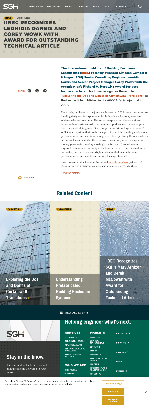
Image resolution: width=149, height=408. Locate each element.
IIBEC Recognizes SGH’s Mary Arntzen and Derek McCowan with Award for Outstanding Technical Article (124, 279)
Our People (70, 373)
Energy (93, 351)
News (96, 7)
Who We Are (54, 7)
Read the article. (70, 172)
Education (95, 347)
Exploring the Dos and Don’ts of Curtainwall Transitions (102, 96)
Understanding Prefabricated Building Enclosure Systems (73, 288)
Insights (70, 7)
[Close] (145, 393)
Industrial (95, 364)
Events (108, 7)
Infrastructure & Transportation (98, 369)
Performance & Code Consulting (75, 350)
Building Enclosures (74, 341)
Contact (121, 7)
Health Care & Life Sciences (98, 359)
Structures (71, 337)
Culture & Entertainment (97, 342)
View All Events (74, 312)
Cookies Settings (113, 384)
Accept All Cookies (113, 401)
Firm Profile (71, 370)
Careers (84, 7)
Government (96, 354)
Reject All (113, 392)
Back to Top (26, 177)
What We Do (36, 7)
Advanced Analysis (73, 345)
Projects (123, 333)
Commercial (96, 337)
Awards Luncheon (119, 162)
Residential (95, 374)
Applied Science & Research (73, 355)
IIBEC (85, 73)
